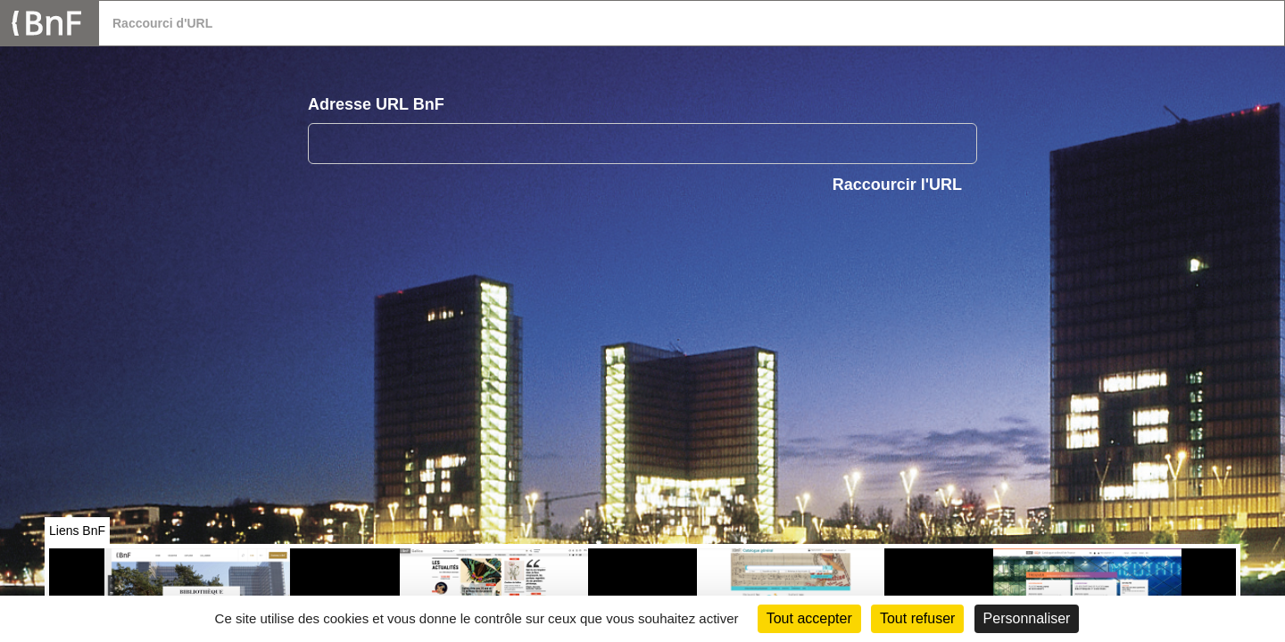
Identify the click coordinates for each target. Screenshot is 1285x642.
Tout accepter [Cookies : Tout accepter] (809, 618)
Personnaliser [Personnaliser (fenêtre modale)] (1027, 618)
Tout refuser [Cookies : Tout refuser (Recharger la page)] (917, 618)
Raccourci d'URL (162, 23)
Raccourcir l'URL (897, 184)
